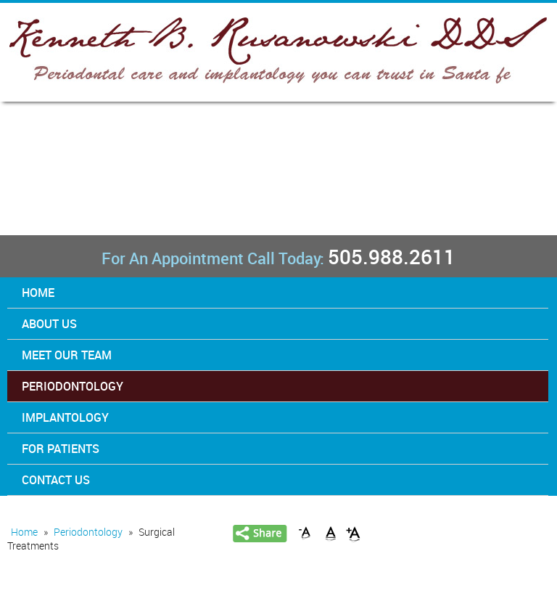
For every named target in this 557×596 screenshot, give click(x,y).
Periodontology (72, 386)
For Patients (60, 449)
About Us (49, 324)
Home (38, 293)
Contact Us (56, 480)
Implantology (65, 417)
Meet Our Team (67, 355)
